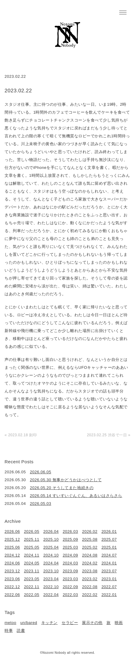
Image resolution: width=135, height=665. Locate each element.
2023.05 (31, 579)
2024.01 (109, 563)
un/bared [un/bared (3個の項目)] (28, 622)
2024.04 (51, 563)
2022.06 (12, 594)
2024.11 (31, 555)
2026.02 (90, 531)
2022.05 (31, 594)
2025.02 (90, 547)
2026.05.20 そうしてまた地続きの (62, 487)
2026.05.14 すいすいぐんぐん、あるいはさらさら (76, 495)
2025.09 (70, 539)
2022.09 (70, 586)
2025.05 (31, 547)
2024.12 (12, 555)
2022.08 (90, 586)
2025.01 (109, 547)
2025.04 (51, 547)
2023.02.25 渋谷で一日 (107, 435)
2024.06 (12, 563)
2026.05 (31, 531)
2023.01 (109, 579)
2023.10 (51, 571)
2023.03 (70, 579)
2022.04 (51, 594)
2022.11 (31, 586)
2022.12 (12, 586)
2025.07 (109, 539)
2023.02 (90, 579)
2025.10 (51, 539)
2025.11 (31, 539)
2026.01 (109, 531)
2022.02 (90, 594)
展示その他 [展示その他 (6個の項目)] (92, 622)
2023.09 (70, 571)
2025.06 (12, 547)
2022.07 (109, 586)
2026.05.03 (40, 503)
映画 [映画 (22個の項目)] (119, 622)
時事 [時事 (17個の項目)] (9, 630)
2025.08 (90, 539)
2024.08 (90, 555)
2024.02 (90, 563)
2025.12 (12, 539)
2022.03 (70, 594)
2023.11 (31, 571)
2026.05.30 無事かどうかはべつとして (66, 480)
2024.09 (70, 555)
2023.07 (109, 571)
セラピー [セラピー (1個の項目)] (70, 622)
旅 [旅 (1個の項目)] (108, 622)
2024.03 (70, 563)
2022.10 (51, 586)
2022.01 (109, 594)
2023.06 (12, 579)
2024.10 (51, 555)
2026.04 (51, 531)
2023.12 (12, 571)
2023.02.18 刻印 (22, 435)
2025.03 (70, 547)
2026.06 (12, 531)
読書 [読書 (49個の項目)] (21, 630)
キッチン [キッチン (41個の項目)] (49, 622)
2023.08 (90, 571)
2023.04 (51, 579)
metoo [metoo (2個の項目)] (10, 622)
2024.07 (109, 555)
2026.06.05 (40, 472)
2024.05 (31, 563)
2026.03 (70, 531)
